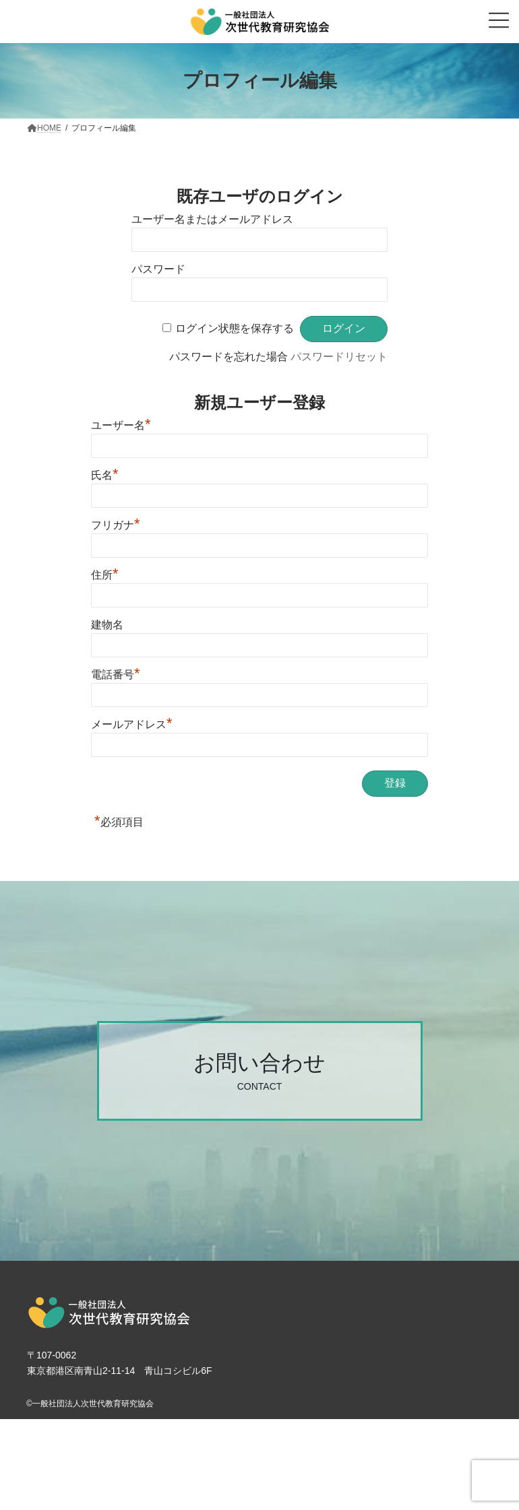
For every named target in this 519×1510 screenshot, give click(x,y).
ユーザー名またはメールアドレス (212, 219)
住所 (105, 575)
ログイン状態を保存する (234, 328)
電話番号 (115, 674)
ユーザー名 (121, 425)
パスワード (158, 269)
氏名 (105, 475)
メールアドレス (132, 724)
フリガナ (115, 525)
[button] (260, 1071)
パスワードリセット (339, 356)
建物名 (107, 624)
